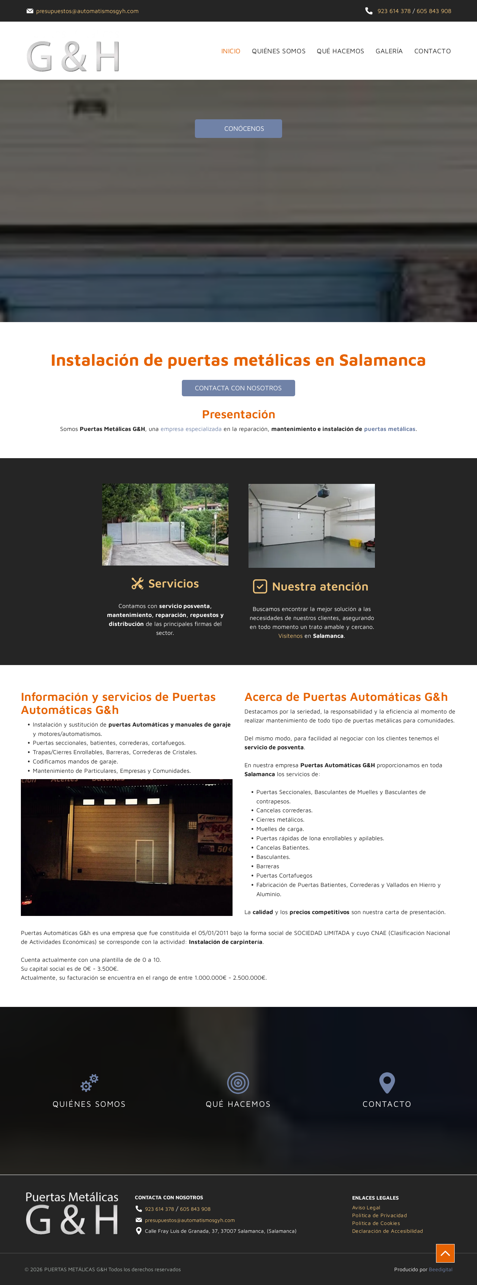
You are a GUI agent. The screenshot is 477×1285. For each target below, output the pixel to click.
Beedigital (440, 1269)
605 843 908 (434, 10)
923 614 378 (394, 10)
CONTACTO (387, 1104)
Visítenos (290, 635)
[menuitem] (225, 51)
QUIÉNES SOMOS (89, 1104)
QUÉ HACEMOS (238, 1104)
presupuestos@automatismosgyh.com (87, 10)
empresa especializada (191, 428)
